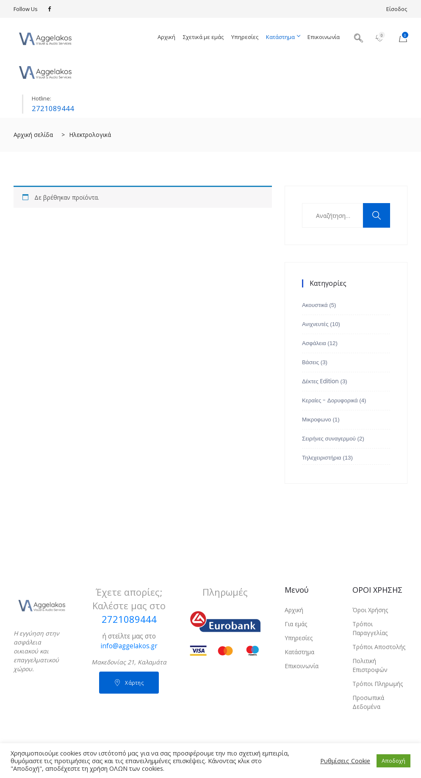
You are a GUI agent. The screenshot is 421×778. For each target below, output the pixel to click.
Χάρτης (129, 682)
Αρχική (166, 37)
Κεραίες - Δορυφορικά (330, 400)
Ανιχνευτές (315, 324)
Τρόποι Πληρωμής (377, 684)
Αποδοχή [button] (393, 760)
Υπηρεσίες (244, 37)
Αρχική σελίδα (33, 135)
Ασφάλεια (314, 343)
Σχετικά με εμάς (203, 37)
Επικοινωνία (323, 37)
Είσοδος (396, 9)
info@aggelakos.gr (129, 645)
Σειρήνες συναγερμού (329, 439)
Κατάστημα (283, 37)
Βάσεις (310, 362)
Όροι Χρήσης (370, 610)
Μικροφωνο (316, 419)
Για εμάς (296, 624)
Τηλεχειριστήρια (321, 458)
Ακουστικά (315, 305)
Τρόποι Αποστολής (378, 647)
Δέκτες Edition (320, 381)
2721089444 (53, 108)
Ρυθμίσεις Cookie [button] (345, 760)
